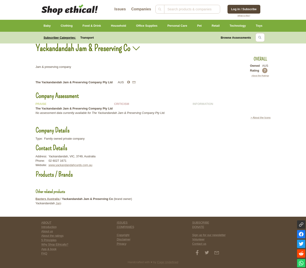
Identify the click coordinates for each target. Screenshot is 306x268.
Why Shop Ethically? (54, 244)
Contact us (199, 243)
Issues (120, 9)
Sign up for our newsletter (209, 235)
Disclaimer (124, 239)
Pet (199, 25)
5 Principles (48, 240)
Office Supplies (146, 25)
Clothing (67, 25)
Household (118, 25)
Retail (216, 25)
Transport (87, 37)
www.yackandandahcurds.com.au (70, 165)
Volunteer (198, 239)
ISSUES (122, 222)
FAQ (44, 253)
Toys (259, 25)
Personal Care (177, 25)
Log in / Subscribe (244, 9)
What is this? (244, 15)
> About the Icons (261, 117)
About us (47, 231)
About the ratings (52, 235)
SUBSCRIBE (200, 222)
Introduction (49, 227)
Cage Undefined (167, 262)
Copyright (123, 235)
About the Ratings (260, 75)
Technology (238, 25)
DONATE (198, 227)
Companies (141, 9)
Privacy (121, 243)
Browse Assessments (236, 37)
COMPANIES (125, 227)
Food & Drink (92, 25)
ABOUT (46, 222)
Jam (58, 203)
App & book (48, 249)
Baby (47, 25)
